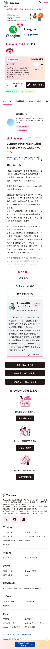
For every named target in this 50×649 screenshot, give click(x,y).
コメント (26, 277)
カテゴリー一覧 (30, 532)
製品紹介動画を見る (23, 644)
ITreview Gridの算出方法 (11, 627)
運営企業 (6, 605)
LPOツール (38, 158)
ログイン (28, 575)
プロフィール (7, 571)
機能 (39, 101)
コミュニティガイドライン (34, 623)
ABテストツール (24, 158)
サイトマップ (7, 544)
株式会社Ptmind (31, 34)
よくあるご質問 (8, 601)
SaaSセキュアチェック (11, 634)
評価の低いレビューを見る (25, 381)
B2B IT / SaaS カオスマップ (35, 536)
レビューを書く (37, 84)
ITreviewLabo (26, 634)
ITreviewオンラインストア (12, 639)
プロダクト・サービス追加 (12, 540)
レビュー (7, 101)
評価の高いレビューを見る (25, 373)
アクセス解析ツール (16, 158)
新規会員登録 (7, 575)
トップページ (7, 532)
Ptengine (30, 29)
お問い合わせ (30, 601)
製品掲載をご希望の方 (33, 588)
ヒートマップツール (31, 158)
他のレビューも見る (25, 364)
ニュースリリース (31, 558)
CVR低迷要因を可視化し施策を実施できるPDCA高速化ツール (24, 148)
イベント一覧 (7, 536)
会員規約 (28, 619)
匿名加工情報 (30, 627)
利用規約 (6, 619)
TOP (4, 6)
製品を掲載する (25, 477)
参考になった (26, 293)
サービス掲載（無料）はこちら (14, 588)
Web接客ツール (10, 158)
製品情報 (20, 101)
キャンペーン (7, 558)
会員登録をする (25, 418)
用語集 (27, 540)
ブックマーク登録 (16, 84)
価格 (31, 101)
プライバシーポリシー (11, 623)
